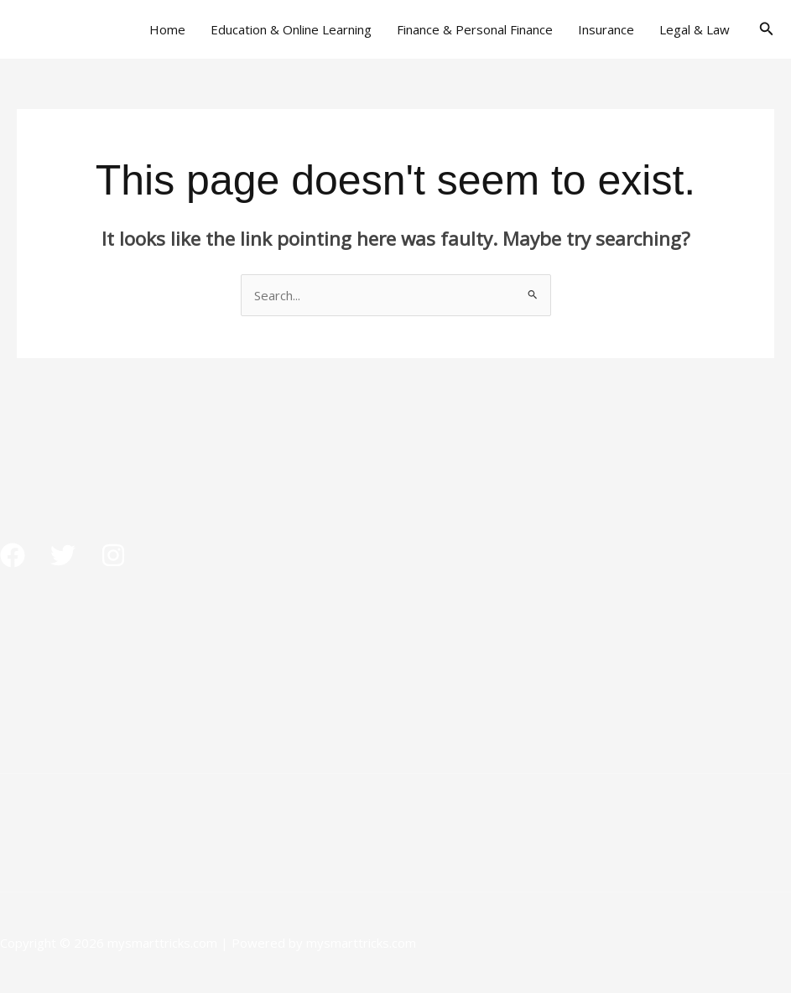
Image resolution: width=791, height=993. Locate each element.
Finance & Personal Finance (475, 29)
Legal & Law (694, 29)
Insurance (606, 29)
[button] (766, 29)
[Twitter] (62, 555)
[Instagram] (113, 555)
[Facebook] (12, 555)
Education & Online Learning (291, 29)
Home (167, 29)
